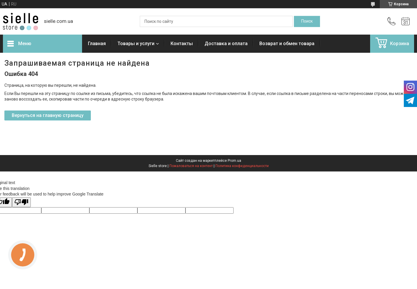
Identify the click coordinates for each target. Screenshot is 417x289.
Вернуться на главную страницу (48, 115)
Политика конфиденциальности (242, 166)
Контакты (182, 43)
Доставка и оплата (226, 43)
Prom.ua (234, 161)
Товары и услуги (136, 43)
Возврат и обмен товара (286, 43)
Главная (97, 43)
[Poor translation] (21, 202)
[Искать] (307, 21)
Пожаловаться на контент (191, 166)
